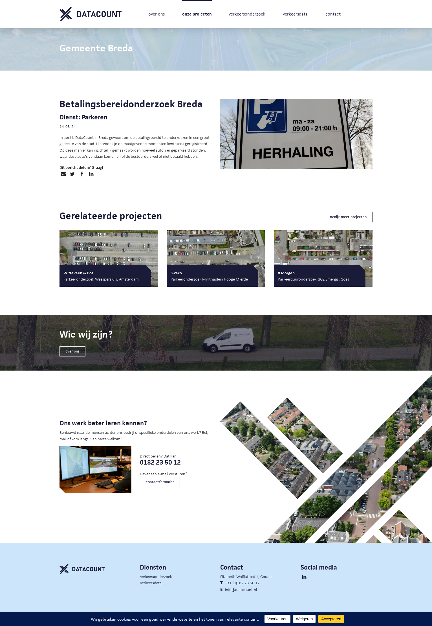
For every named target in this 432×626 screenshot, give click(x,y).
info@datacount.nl (241, 589)
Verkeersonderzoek (156, 576)
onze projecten (197, 14)
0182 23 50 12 (160, 462)
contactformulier (160, 482)
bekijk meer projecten (348, 216)
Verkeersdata (151, 582)
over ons (156, 14)
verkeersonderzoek (247, 14)
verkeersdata (295, 14)
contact (333, 14)
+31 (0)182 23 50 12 (242, 582)
